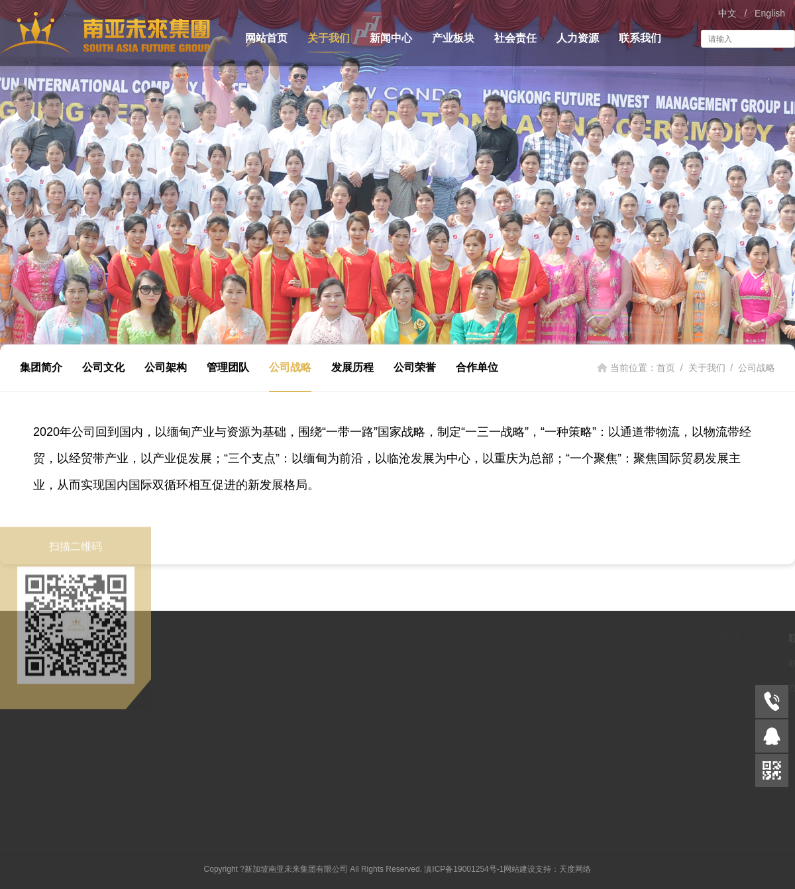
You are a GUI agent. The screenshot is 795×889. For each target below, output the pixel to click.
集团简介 (41, 367)
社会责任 (515, 38)
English (770, 13)
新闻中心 (391, 38)
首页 (666, 367)
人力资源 (577, 38)
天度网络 (575, 869)
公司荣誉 (415, 367)
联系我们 (640, 38)
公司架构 (165, 367)
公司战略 (290, 367)
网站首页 (266, 38)
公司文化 (103, 367)
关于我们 (328, 38)
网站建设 (519, 869)
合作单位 (477, 367)
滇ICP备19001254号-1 (464, 869)
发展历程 (352, 367)
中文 (727, 13)
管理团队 (228, 367)
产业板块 (453, 38)
